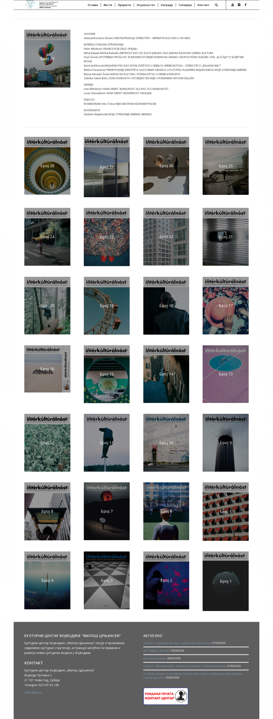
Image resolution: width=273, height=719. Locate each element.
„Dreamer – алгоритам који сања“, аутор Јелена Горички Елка (177, 643)
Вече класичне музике (154, 658)
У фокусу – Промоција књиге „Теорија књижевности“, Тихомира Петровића (184, 666)
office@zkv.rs (33, 692)
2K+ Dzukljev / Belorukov (156, 650)
